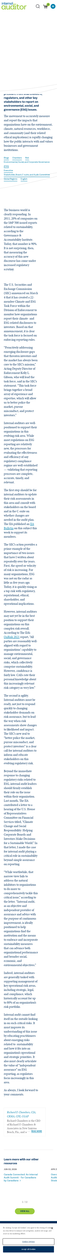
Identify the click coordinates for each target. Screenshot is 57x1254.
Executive (8, 170)
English (24, 179)
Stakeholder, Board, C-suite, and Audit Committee (27, 174)
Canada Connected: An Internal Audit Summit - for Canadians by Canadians (21, 1177)
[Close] (52, 1228)
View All (24, 1211)
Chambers (17, 158)
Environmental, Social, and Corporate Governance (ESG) (27, 164)
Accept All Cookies (28, 1249)
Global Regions (10, 179)
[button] (22, 1202)
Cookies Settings (28, 1241)
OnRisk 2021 (12, 637)
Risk (27, 158)
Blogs (6, 158)
